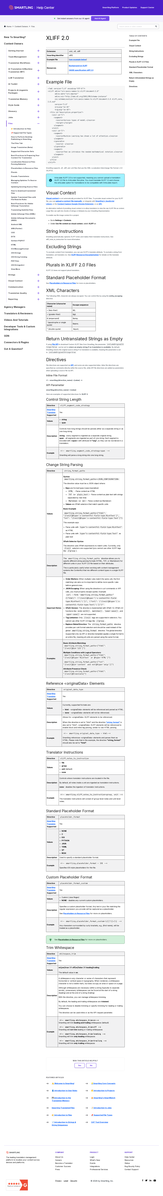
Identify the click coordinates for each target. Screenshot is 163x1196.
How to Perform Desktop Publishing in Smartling (21, 138)
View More (15, 269)
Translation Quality (17, 293)
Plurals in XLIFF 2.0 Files (139, 62)
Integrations (95, 1166)
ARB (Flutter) (16, 228)
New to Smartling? (15, 37)
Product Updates (129, 7)
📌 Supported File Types (21, 133)
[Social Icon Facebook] (142, 1180)
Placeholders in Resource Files (24, 168)
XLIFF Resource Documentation (85, 255)
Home (7, 26)
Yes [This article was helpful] (79, 1065)
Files (33, 26)
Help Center (130, 1157)
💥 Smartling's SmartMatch (103, 1098)
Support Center (147, 7)
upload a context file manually (69, 201)
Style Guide (13, 105)
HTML (13, 245)
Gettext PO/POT (18, 241)
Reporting (13, 299)
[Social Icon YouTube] (155, 1180)
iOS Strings (16, 253)
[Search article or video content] (138, 26)
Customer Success (63, 1166)
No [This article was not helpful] (91, 1065)
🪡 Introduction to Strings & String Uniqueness (64, 1123)
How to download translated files (23, 192)
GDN (6, 335)
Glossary (12, 111)
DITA (13, 237)
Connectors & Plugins (16, 342)
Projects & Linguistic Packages (18, 91)
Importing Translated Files (63, 1108)
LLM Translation (16, 78)
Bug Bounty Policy (132, 1166)
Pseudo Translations (20, 176)
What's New (95, 1160)
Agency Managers (14, 307)
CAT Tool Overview (99, 1122)
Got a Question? (13, 349)
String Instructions (136, 51)
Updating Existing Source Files (24, 187)
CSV (13, 232)
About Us (59, 1157)
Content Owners (21, 26)
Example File (134, 40)
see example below (78, 59)
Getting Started (15, 51)
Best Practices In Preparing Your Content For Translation (25, 157)
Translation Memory (18, 99)
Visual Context (15, 281)
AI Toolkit (12, 84)
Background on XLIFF (78, 66)
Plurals (14, 172)
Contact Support (131, 1169)
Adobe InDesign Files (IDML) (23, 214)
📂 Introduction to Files (21, 129)
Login (92, 1157)
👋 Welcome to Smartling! (63, 1083)
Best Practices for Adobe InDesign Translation (22, 205)
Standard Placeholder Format (141, 67)
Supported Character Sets (22, 151)
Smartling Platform (110, 7)
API (72, 365)
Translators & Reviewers (18, 313)
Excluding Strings (136, 56)
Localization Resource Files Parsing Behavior (23, 163)
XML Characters (135, 72)
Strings (11, 275)
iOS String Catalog (19, 257)
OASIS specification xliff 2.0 (81, 70)
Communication (15, 287)
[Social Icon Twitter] (146, 1180)
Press (57, 1169)
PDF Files (15, 261)
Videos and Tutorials (16, 320)
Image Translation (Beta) (22, 147)
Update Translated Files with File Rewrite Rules (23, 198)
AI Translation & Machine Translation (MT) (20, 70)
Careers (58, 1160)
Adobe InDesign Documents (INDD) (23, 219)
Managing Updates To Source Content (23, 181)
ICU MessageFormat (20, 249)
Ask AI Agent (100, 18)
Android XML (16, 224)
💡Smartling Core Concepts (103, 1083)
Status (127, 1163)
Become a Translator (64, 1163)
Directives (133, 86)
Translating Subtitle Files (22, 210)
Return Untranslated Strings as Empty (141, 79)
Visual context (52, 198)
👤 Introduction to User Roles (64, 1090)
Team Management (17, 57)
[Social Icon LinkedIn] (150, 1180)
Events (92, 1163)
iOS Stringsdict (17, 265)
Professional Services (99, 1169)
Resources (129, 1160)
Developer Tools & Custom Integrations (19, 328)
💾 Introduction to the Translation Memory (61, 1099)
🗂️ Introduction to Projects (103, 1090)
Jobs (10, 117)
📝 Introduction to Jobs (101, 1108)
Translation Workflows (19, 63)
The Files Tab (17, 143)
